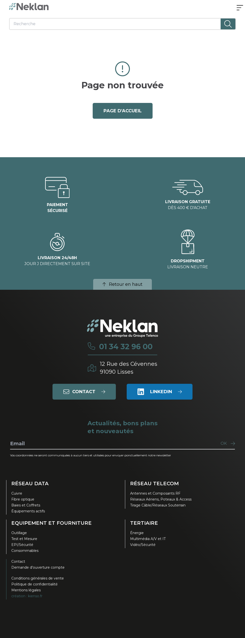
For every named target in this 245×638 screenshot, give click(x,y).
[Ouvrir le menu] (240, 8)
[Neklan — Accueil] (29, 6)
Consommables (24, 550)
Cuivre (16, 493)
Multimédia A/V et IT (148, 539)
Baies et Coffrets (25, 505)
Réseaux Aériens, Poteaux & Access (161, 499)
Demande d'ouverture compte (38, 567)
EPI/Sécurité (22, 544)
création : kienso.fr (26, 596)
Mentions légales (26, 590)
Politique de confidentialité (34, 584)
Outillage (19, 533)
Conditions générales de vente (37, 578)
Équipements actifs (28, 511)
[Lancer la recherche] (228, 24)
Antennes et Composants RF (155, 493)
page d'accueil (123, 111)
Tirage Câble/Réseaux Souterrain (158, 505)
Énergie (137, 533)
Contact (18, 561)
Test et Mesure (24, 539)
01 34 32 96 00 (126, 347)
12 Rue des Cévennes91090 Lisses (128, 368)
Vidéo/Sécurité (143, 544)
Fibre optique (22, 499)
